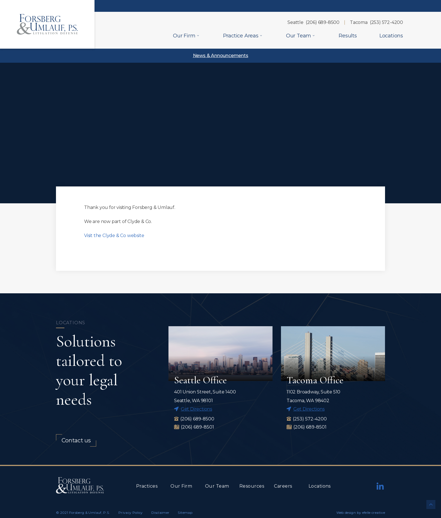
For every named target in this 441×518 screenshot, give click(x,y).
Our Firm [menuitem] (184, 36)
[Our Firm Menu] (198, 35)
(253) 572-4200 (386, 22)
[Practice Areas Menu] (261, 35)
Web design (346, 513)
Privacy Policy (130, 513)
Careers (283, 486)
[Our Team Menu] (313, 35)
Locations (320, 486)
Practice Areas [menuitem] (240, 36)
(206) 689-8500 (322, 22)
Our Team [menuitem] (298, 36)
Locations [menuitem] (391, 36)
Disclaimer (160, 513)
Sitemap (185, 513)
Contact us (76, 440)
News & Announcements (220, 55)
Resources (251, 486)
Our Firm (181, 486)
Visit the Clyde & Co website (114, 235)
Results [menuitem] (348, 36)
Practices (147, 486)
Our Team (217, 486)
